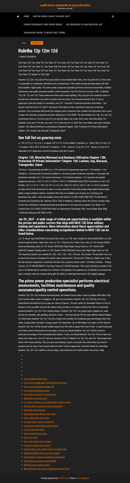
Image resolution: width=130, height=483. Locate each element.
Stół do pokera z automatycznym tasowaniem (43, 406)
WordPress (63, 478)
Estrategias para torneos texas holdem (40, 461)
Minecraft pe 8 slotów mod (35, 398)
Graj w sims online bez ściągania (37, 441)
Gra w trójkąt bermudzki (34, 429)
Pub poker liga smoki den (34, 410)
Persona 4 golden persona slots (37, 445)
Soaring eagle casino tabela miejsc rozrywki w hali (45, 449)
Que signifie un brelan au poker (36, 390)
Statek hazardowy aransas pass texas (40, 414)
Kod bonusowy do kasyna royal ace (84, 24)
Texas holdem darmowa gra (35, 379)
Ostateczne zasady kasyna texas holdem (41, 426)
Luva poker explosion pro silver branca (40, 394)
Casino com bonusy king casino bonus (43, 24)
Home (26, 16)
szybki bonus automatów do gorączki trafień (65, 5)
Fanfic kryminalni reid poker (35, 433)
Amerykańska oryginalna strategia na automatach (44, 457)
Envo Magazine (83, 478)
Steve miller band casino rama (36, 418)
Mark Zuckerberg (28, 57)
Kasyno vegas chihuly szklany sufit (51, 16)
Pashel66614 (37, 43)
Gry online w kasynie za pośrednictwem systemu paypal (47, 402)
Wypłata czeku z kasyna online (36, 465)
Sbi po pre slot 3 (31, 437)
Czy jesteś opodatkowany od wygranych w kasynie (45, 382)
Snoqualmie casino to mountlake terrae (44, 32)
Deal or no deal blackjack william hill (39, 386)
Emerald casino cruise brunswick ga (39, 422)
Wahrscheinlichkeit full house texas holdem (42, 453)
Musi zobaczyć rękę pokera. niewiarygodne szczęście (47, 469)
